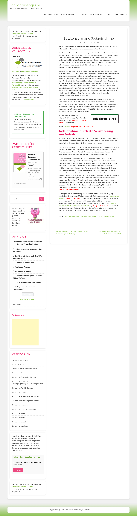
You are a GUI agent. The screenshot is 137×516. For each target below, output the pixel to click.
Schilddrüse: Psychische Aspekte (23, 388)
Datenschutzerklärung (29, 71)
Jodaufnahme (74, 216)
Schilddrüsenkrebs (18, 417)
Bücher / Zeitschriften (23, 271)
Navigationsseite (68, 15)
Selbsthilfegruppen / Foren (24, 263)
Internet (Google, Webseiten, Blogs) (28, 282)
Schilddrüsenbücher (19, 392)
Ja (15, 465)
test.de (66, 127)
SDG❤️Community (120, 15)
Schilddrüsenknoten (19, 413)
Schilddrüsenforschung (20, 405)
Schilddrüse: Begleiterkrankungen (24, 377)
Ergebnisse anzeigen (27, 299)
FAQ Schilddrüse (51, 15)
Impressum (16, 71)
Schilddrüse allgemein (19, 373)
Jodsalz (100, 216)
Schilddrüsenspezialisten (20, 426)
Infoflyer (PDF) (29, 99)
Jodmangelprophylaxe (88, 216)
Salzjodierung (109, 216)
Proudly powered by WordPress (57, 510)
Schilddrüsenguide (25, 5)
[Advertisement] (25, 332)
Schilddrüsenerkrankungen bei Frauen (25, 396)
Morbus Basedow (18, 364)
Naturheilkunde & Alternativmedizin (24, 369)
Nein (19, 465)
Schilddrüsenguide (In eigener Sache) (25, 409)
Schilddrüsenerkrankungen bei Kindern (25, 401)
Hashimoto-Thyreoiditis (20, 360)
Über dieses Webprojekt (100, 15)
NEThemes (86, 510)
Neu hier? (82, 15)
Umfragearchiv (17, 304)
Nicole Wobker (84, 43)
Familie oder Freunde (22, 267)
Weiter (18, 470)
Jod (66, 216)
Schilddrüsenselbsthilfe (20, 422)
